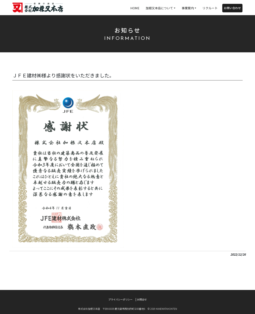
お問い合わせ (232, 8)
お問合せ (142, 299)
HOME (134, 8)
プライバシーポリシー (120, 299)
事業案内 (188, 8)
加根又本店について (159, 8)
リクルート (210, 8)
